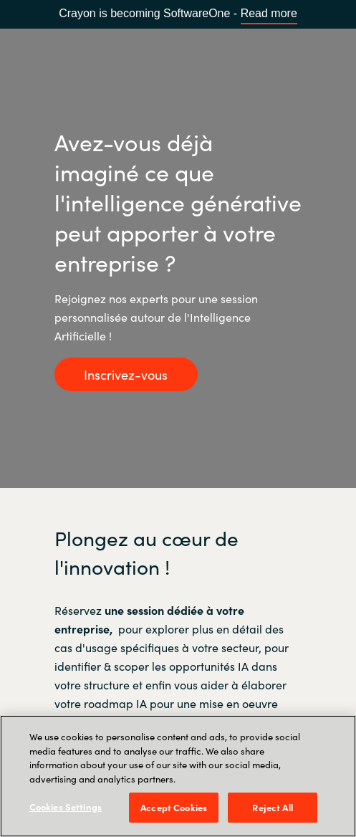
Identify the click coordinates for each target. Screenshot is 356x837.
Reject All (272, 807)
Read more (269, 13)
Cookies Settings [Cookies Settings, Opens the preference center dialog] (65, 806)
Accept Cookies (173, 807)
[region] (178, 776)
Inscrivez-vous (126, 374)
